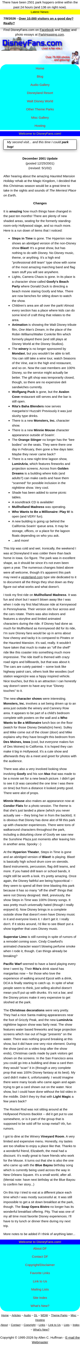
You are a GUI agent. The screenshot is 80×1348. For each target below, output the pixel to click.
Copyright (30, 1324)
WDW (44, 1315)
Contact (15, 1324)
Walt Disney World (40, 101)
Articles (16, 1315)
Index (76, 1324)
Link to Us (40, 1281)
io (30, 1315)
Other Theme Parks (40, 109)
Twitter (65, 30)
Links (42, 1324)
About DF (40, 1248)
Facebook (47, 30)
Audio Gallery (39, 85)
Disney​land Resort (40, 93)
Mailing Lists (40, 1289)
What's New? (40, 1306)
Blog (40, 76)
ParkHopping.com (51, 34)
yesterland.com (32, 577)
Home (40, 68)
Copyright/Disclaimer (40, 1265)
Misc (73, 1315)
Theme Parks (59, 1315)
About (4, 1324)
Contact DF (40, 1256)
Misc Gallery (40, 117)
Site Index (40, 1297)
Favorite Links (40, 1273)
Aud (26, 1315)
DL (36, 1315)
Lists (67, 1324)
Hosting (40, 125)
